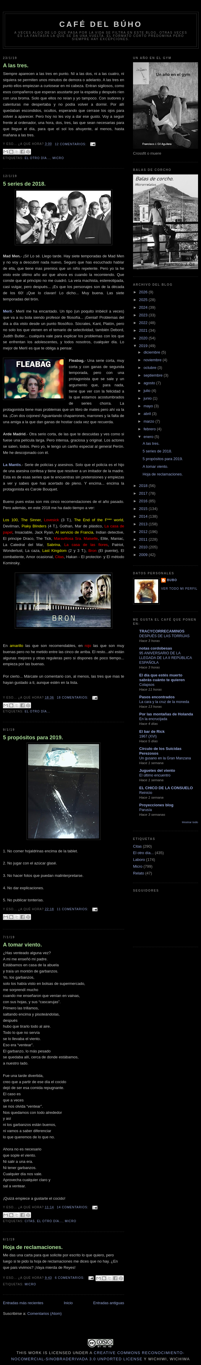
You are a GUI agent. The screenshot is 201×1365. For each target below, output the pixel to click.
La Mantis (12, 464)
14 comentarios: (73, 1207)
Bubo (172, 580)
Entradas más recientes (23, 1303)
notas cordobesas (155, 648)
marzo (149, 421)
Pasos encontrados (157, 697)
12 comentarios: (71, 144)
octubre (151, 367)
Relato (138, 873)
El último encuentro (155, 775)
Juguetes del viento (157, 770)
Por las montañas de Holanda (166, 714)
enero (149, 436)
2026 (144, 292)
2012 (144, 531)
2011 (144, 539)
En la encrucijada (153, 719)
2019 (144, 346)
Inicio (68, 1303)
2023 (144, 315)
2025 (144, 299)
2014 (144, 516)
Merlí (7, 311)
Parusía (145, 810)
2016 (144, 501)
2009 (144, 554)
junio (148, 398)
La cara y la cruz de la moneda (164, 702)
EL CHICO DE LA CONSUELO (166, 788)
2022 (144, 323)
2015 (144, 508)
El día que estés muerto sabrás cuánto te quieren (162, 677)
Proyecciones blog (156, 805)
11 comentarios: (73, 909)
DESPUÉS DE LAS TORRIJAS (164, 636)
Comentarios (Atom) (44, 1313)
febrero (150, 429)
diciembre (152, 352)
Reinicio (145, 793)
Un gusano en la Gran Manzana (165, 758)
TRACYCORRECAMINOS (161, 631)
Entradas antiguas (108, 1303)
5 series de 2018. (24, 184)
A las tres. (15, 65)
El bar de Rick (152, 731)
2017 (144, 493)
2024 (144, 307)
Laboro (139, 859)
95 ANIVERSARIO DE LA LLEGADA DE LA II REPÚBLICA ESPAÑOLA (165, 658)
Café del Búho (100, 24)
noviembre (153, 360)
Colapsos (146, 685)
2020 (144, 338)
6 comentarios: (70, 1277)
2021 (144, 330)
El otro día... (37, 158)
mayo (149, 406)
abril (148, 413)
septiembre (154, 375)
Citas (30, 1221)
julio (148, 390)
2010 (144, 547)
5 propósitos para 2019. (33, 737)
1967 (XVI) (148, 736)
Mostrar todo (190, 822)
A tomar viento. (22, 945)
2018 (144, 485)
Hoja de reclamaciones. (33, 1247)
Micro (58, 158)
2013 (144, 524)
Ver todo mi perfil (179, 588)
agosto (150, 383)
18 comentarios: (73, 697)
